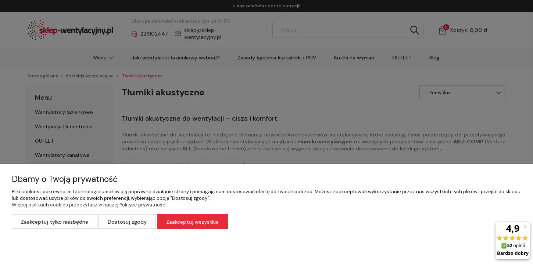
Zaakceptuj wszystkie (192, 222)
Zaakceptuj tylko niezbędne (54, 222)
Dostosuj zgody (127, 222)
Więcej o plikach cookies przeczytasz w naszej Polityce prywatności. (90, 205)
